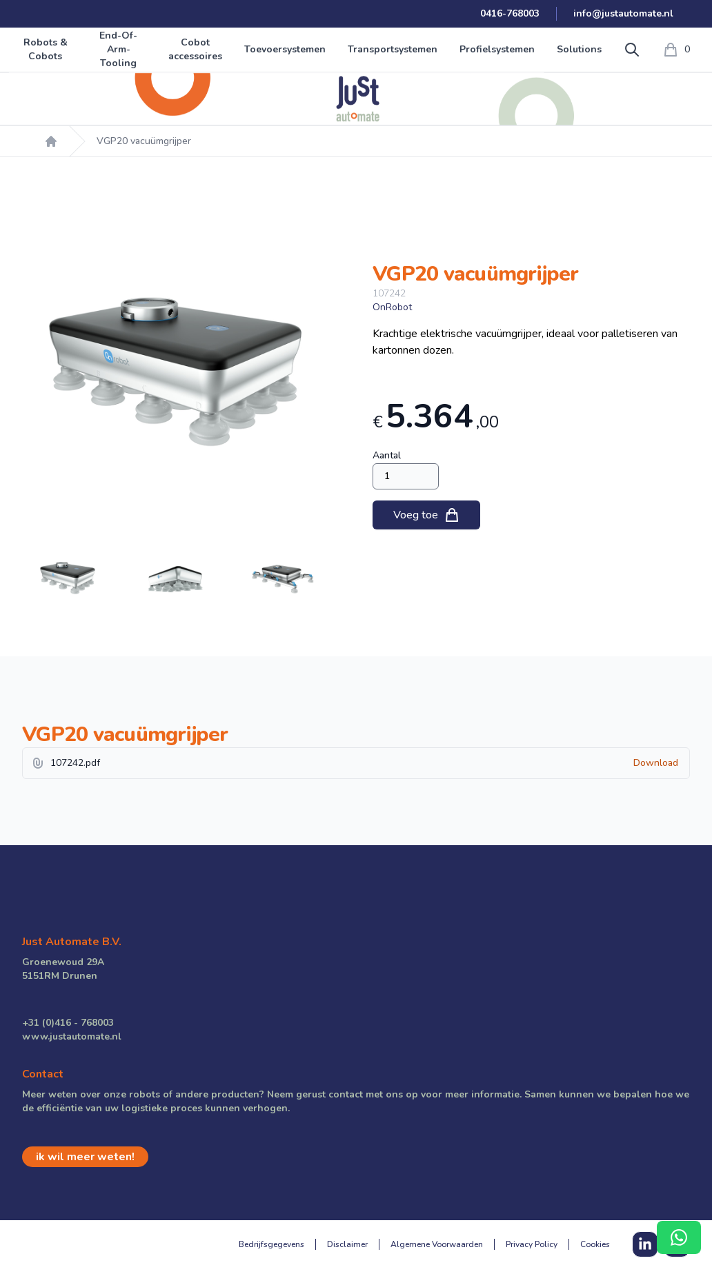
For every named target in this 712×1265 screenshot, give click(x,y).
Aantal (387, 455)
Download (655, 762)
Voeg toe (426, 515)
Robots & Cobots (45, 49)
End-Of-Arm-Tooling (118, 49)
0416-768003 (510, 13)
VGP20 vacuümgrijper (144, 141)
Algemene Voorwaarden (436, 1244)
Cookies (595, 1244)
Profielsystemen (497, 49)
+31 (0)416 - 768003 (68, 1022)
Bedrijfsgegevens (271, 1244)
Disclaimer (347, 1244)
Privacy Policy (531, 1244)
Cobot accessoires (195, 49)
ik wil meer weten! (85, 1156)
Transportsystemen (392, 49)
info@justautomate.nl (623, 13)
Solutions (579, 49)
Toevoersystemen (285, 49)
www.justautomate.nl (71, 1036)
